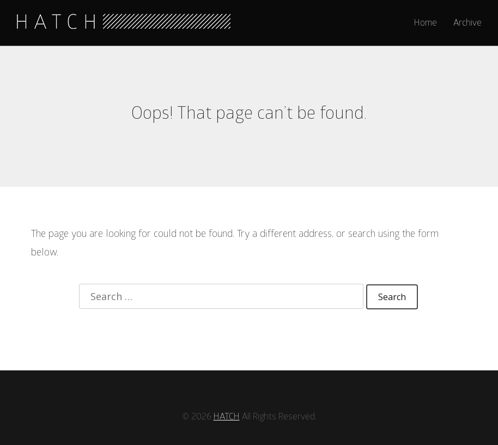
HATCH (225, 398)
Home (426, 23)
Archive (467, 23)
